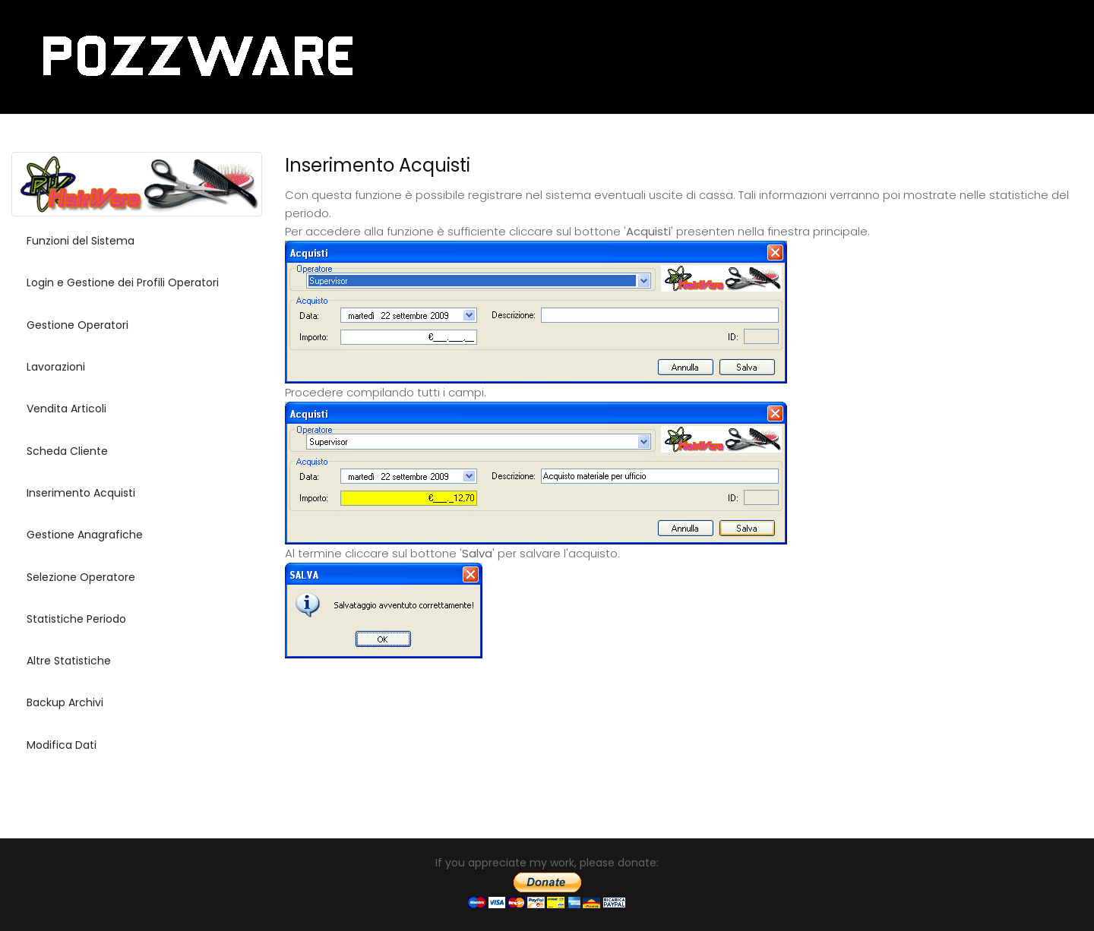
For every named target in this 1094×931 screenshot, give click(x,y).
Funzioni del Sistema (80, 240)
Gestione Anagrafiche (85, 534)
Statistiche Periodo (76, 618)
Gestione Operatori (77, 325)
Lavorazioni (56, 366)
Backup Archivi (65, 702)
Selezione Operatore (81, 577)
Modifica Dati (61, 745)
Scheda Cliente (67, 451)
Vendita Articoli (66, 408)
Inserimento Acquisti (81, 492)
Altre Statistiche (69, 660)
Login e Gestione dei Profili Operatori (123, 282)
